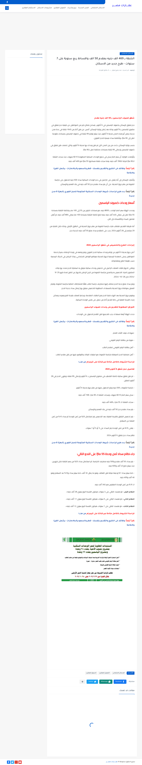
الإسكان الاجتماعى (127, 53)
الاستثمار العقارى (28, 8)
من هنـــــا (82, 362)
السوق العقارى (91, 673)
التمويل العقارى (60, 8)
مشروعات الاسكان (44, 8)
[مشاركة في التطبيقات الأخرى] (82, 682)
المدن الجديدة (83, 8)
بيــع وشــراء (72, 8)
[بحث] (7, 8)
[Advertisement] (71, 31)
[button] (120, 682)
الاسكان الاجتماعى (98, 8)
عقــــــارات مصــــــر (122, 5)
